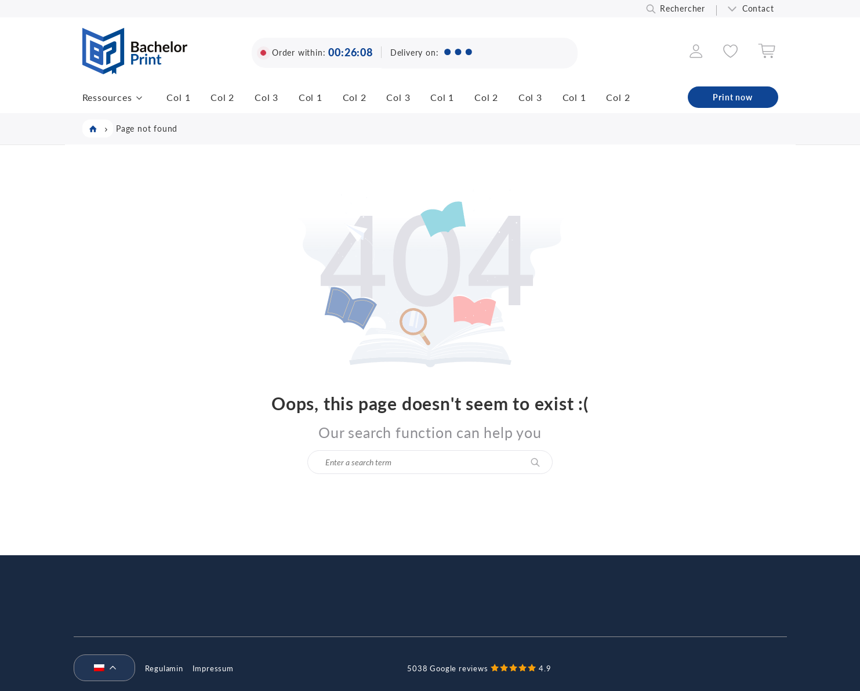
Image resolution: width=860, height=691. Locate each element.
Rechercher (682, 8)
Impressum (213, 668)
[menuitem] (100, 668)
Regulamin (164, 668)
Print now (732, 97)
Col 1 (178, 97)
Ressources (107, 97)
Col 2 (222, 97)
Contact (758, 8)
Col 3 (266, 97)
